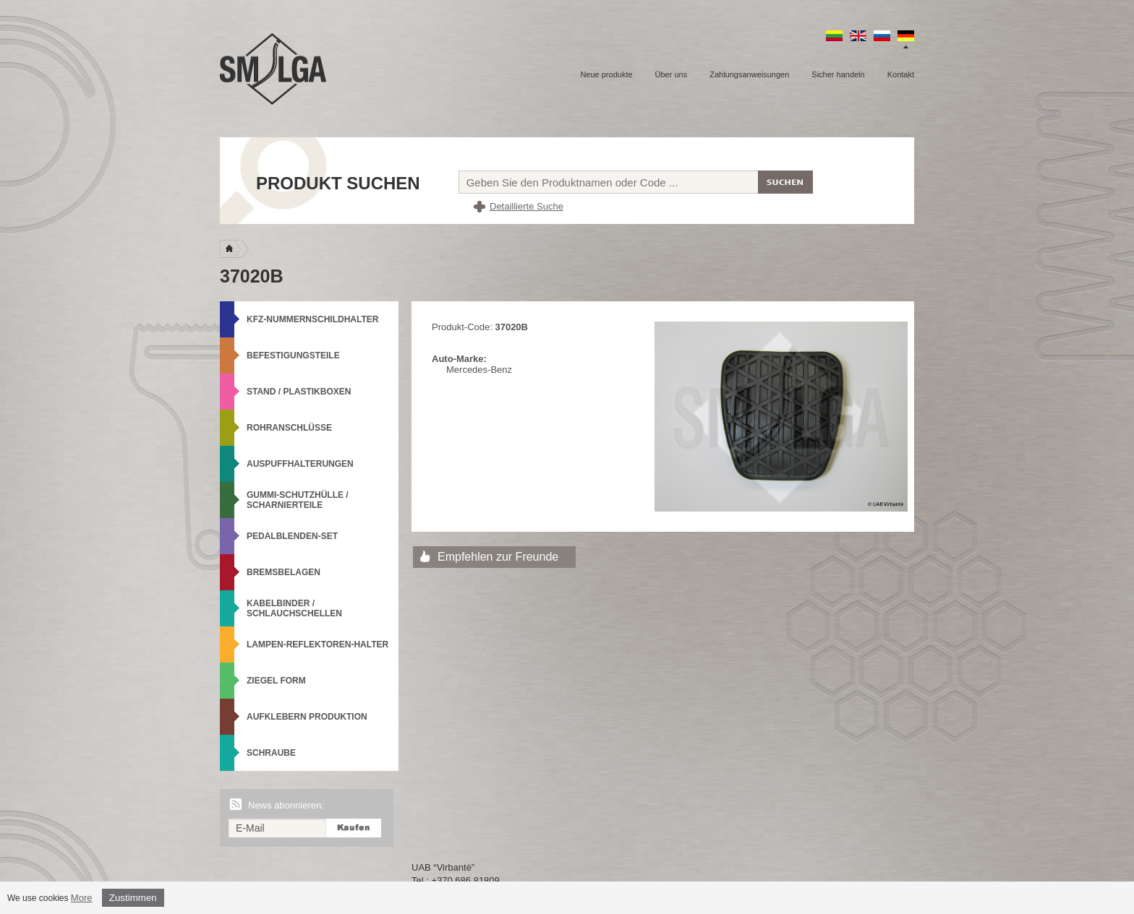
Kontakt (900, 74)
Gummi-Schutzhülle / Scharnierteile (298, 500)
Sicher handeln (837, 74)
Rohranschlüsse (289, 428)
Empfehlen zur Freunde (498, 557)
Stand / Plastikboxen (299, 392)
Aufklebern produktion (307, 717)
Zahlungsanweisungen (749, 74)
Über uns (671, 74)
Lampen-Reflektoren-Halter (317, 644)
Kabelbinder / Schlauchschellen (294, 608)
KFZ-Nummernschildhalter (312, 319)
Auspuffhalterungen (300, 464)
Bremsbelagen (283, 572)
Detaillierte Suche (526, 206)
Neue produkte (606, 74)
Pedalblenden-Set (292, 536)
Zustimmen (133, 897)
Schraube (271, 753)
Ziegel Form (276, 681)
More (82, 897)
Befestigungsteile (293, 355)
